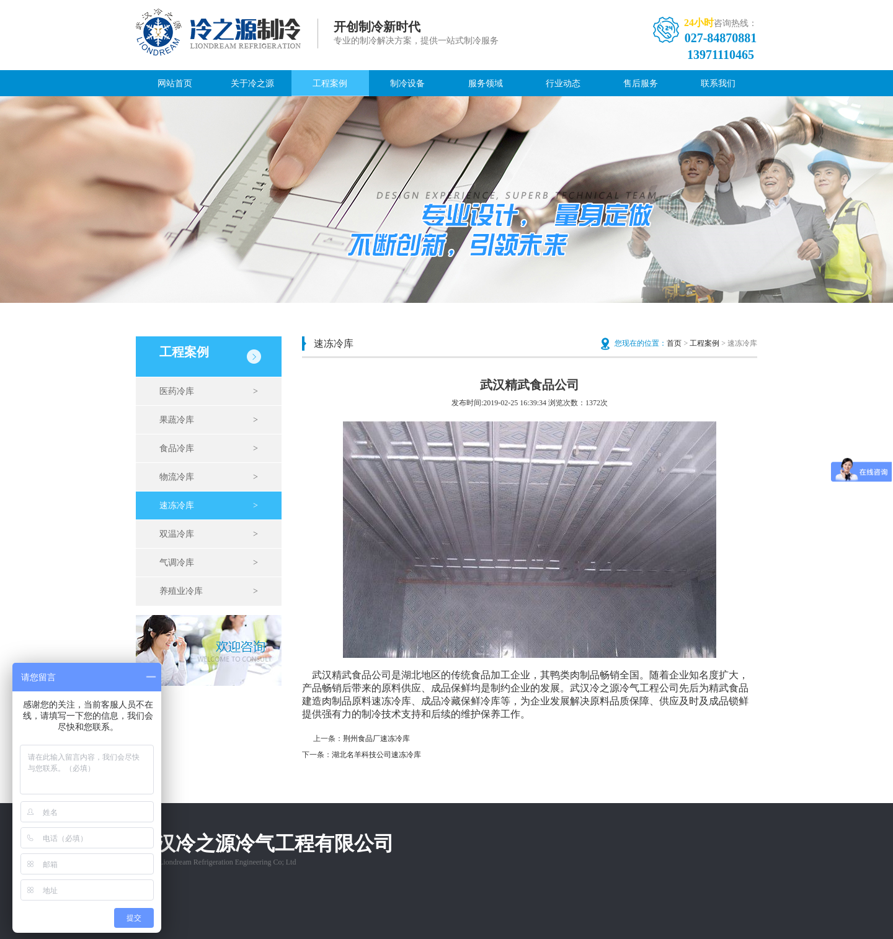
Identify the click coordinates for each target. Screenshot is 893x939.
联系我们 (718, 83)
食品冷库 (208, 448)
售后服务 (640, 83)
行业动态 (563, 83)
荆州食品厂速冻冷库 (376, 738)
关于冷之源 (252, 83)
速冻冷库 (208, 506)
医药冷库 (208, 391)
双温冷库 (208, 534)
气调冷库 (208, 563)
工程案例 (330, 83)
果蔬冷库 (208, 420)
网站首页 (175, 83)
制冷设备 (407, 83)
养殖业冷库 (208, 591)
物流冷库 (208, 477)
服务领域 (485, 83)
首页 (674, 343)
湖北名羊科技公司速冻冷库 (376, 754)
